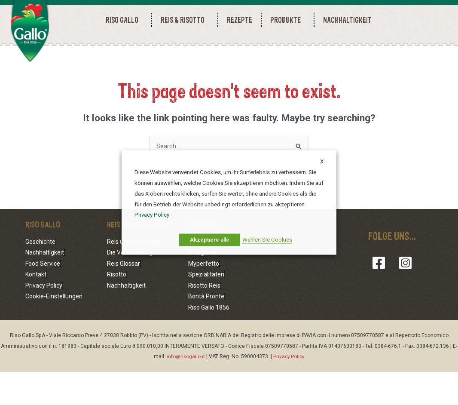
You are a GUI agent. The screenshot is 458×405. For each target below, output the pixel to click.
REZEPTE (239, 20)
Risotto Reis (204, 319)
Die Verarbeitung (130, 287)
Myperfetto (203, 298)
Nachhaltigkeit (44, 287)
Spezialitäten (206, 308)
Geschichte (40, 276)
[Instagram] (404, 298)
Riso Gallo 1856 (208, 340)
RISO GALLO (124, 20)
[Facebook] (380, 298)
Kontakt (35, 308)
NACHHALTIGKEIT (347, 20)
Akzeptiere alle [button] (209, 240)
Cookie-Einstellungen (53, 330)
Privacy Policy (43, 319)
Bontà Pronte (206, 330)
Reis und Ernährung (133, 276)
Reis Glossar (123, 298)
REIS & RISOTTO (185, 20)
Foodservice (204, 276)
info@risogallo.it (185, 390)
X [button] (322, 161)
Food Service (42, 298)
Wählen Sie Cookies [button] (267, 240)
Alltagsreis (202, 287)
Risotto (116, 308)
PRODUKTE (287, 20)
